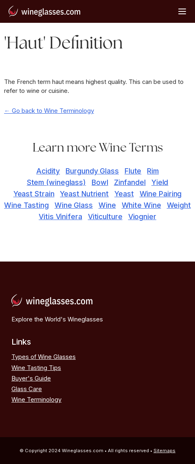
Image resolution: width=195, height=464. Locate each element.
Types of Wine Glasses (43, 357)
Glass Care (26, 389)
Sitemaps (164, 450)
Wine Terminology (36, 399)
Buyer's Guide (31, 378)
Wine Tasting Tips (36, 368)
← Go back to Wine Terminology (49, 110)
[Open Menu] (182, 11)
